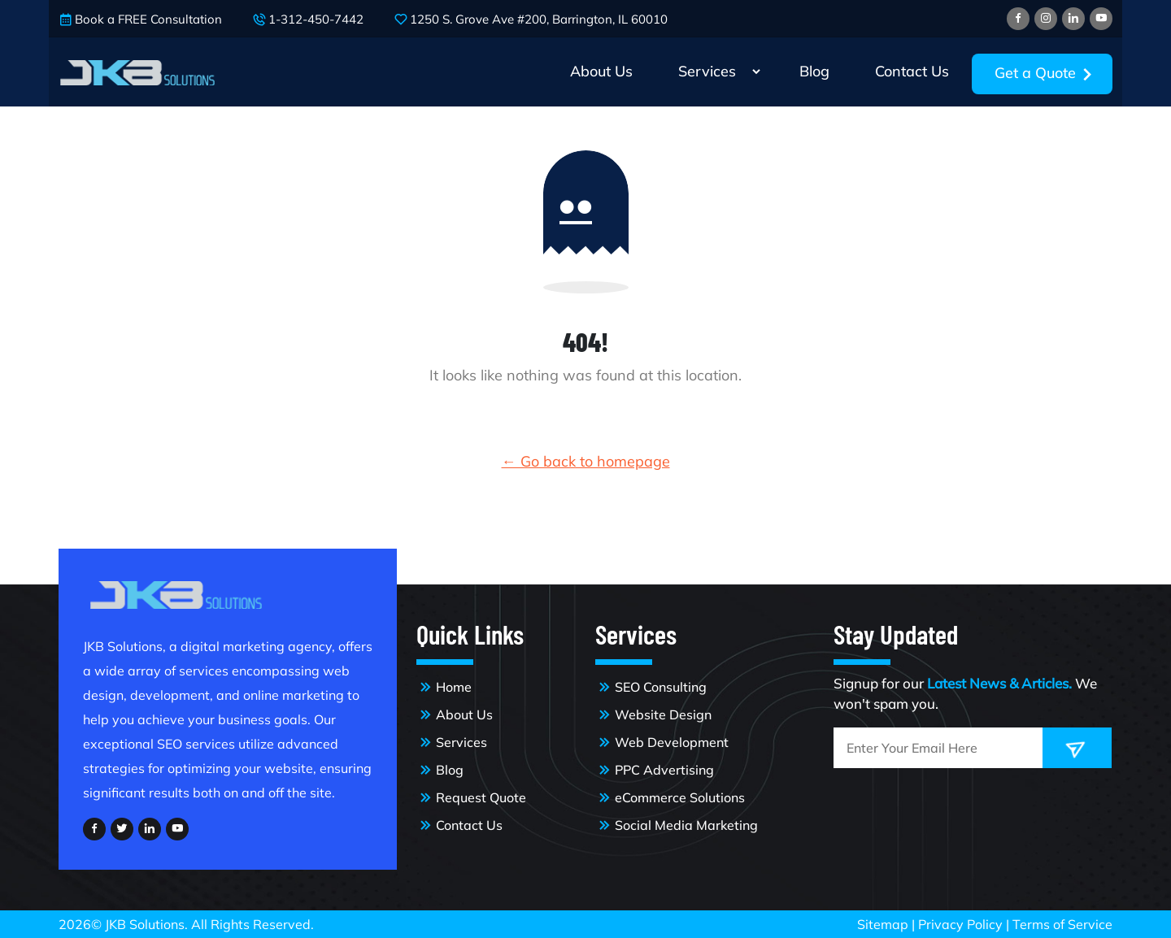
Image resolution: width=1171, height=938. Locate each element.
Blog (814, 71)
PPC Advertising (664, 770)
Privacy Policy (962, 924)
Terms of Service (1062, 924)
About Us (601, 71)
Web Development (672, 742)
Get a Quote (1047, 75)
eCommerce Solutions (680, 797)
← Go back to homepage (586, 461)
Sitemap (884, 924)
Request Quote (481, 797)
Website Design (663, 714)
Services (707, 71)
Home (454, 687)
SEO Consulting (661, 687)
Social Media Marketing (686, 825)
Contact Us (912, 71)
